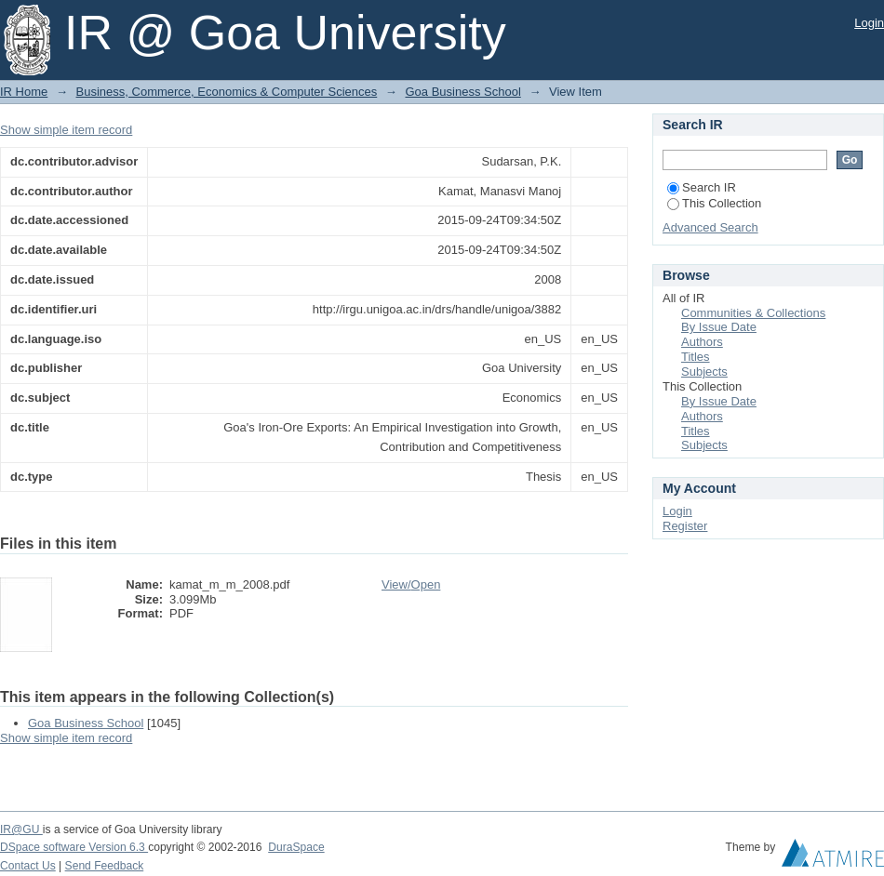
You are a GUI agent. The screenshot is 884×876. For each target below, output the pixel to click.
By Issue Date (719, 327)
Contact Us (28, 865)
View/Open (411, 584)
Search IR (701, 187)
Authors (702, 342)
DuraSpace (296, 847)
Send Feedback (104, 865)
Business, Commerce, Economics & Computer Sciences (227, 92)
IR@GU (21, 829)
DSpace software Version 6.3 (74, 847)
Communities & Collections (753, 313)
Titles (695, 357)
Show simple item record (66, 130)
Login (869, 23)
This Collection (714, 203)
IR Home (23, 92)
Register (685, 526)
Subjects (704, 371)
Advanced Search (710, 227)
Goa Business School (462, 92)
